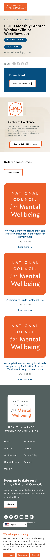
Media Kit (8, 469)
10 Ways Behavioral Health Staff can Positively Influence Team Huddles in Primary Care (25, 236)
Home (6, 20)
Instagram (32, 517)
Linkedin (26, 517)
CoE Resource (12, 47)
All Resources (13, 172)
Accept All (9, 555)
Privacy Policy (30, 455)
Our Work (17, 20)
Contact (28, 462)
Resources (29, 20)
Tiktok (16, 517)
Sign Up (10, 504)
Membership (30, 441)
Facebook (6, 517)
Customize (22, 555)
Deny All (35, 555)
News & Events (11, 462)
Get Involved (10, 455)
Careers (27, 448)
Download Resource (21, 83)
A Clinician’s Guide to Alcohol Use (25, 302)
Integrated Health (15, 40)
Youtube (21, 517)
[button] (15, 524)
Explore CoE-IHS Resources (25, 144)
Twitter (11, 517)
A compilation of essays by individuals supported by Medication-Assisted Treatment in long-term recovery (25, 369)
